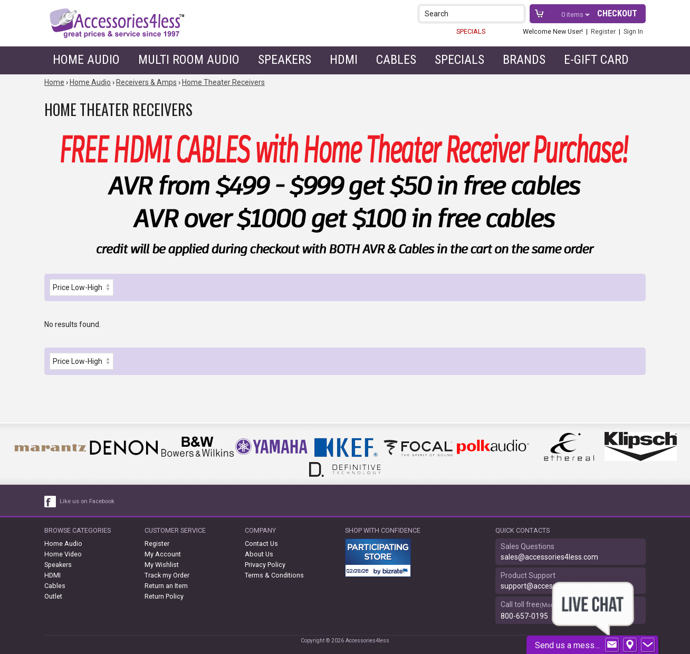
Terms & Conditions (274, 575)
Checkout (617, 13)
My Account (163, 554)
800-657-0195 (524, 616)
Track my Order (167, 575)
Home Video (63, 554)
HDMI (344, 59)
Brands (524, 59)
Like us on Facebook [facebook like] (87, 501)
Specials (459, 59)
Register (603, 31)
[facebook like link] (50, 501)
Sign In (633, 31)
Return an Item (166, 586)
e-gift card (596, 59)
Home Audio (86, 59)
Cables (396, 59)
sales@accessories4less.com (549, 557)
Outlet (53, 596)
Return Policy (164, 596)
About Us (259, 554)
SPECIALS (470, 31)
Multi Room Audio (188, 59)
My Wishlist (162, 565)
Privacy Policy (265, 565)
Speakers (284, 59)
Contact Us (261, 543)
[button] (517, 13)
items (573, 14)
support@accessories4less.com (554, 586)
